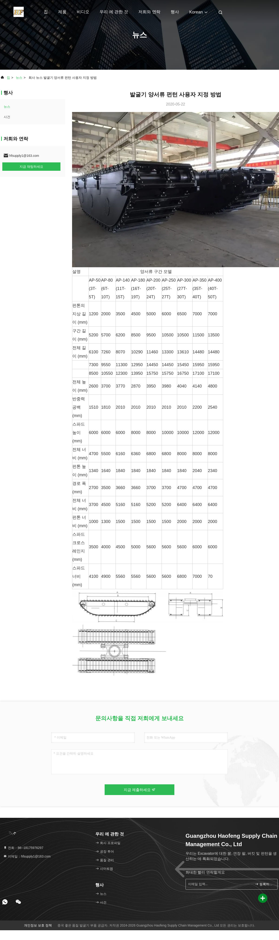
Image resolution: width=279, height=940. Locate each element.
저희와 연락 (149, 12)
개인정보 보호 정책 (38, 925)
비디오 (83, 12)
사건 (7, 117)
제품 (62, 12)
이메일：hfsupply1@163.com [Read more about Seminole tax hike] (27, 856)
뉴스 (19, 77)
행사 (175, 12)
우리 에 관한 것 (114, 12)
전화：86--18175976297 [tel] (23, 848)
